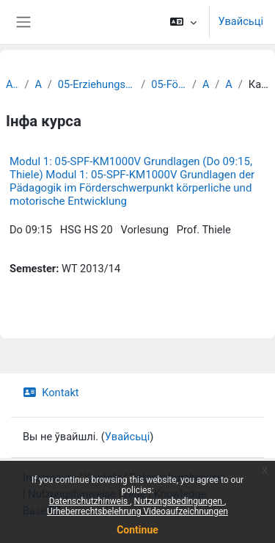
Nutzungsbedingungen (179, 501)
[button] (183, 22)
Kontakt (51, 392)
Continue (137, 530)
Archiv (12, 84)
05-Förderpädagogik (168, 84)
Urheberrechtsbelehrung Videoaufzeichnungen (137, 511)
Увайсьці (241, 21)
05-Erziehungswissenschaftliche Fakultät (96, 84)
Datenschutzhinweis (90, 501)
